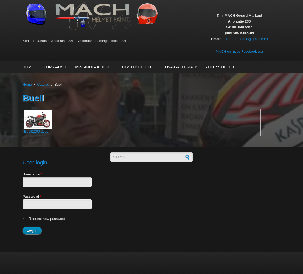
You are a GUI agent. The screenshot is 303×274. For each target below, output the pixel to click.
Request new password (47, 219)
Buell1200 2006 (36, 131)
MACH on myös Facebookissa (239, 51)
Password (32, 196)
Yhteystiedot (220, 67)
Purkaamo (55, 67)
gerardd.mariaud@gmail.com (245, 39)
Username (32, 174)
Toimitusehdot (136, 67)
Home (28, 67)
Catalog (43, 84)
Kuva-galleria (178, 67)
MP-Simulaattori (92, 67)
